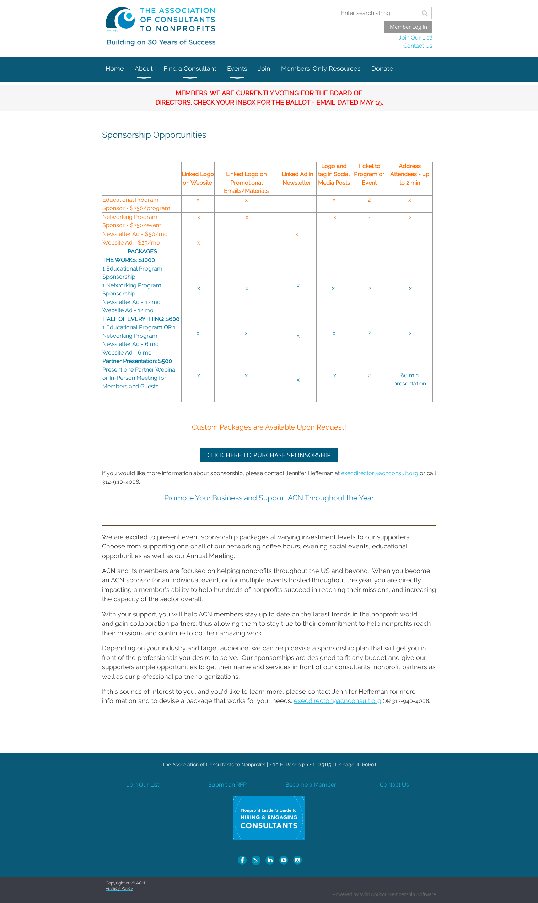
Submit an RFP (227, 784)
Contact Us (417, 45)
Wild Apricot (373, 894)
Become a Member (310, 784)
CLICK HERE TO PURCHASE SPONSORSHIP (269, 455)
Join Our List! (415, 37)
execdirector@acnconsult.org (379, 473)
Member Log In (408, 26)
